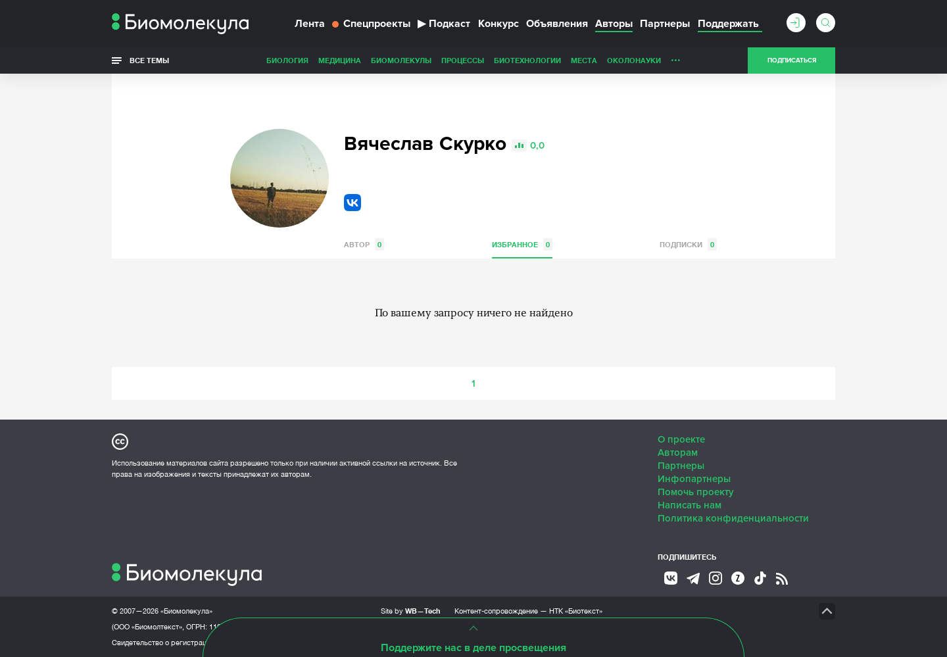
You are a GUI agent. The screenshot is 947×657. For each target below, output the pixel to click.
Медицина (339, 60)
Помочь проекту (696, 492)
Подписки (688, 244)
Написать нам (689, 505)
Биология (287, 60)
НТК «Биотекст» (575, 611)
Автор (364, 244)
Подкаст (444, 23)
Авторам (678, 452)
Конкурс (498, 23)
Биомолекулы (401, 60)
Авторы (614, 23)
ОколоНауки (634, 60)
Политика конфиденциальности (733, 518)
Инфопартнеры (694, 479)
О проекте (681, 439)
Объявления (557, 23)
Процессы (462, 60)
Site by (411, 610)
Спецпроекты (371, 23)
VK (352, 202)
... (676, 57)
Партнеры (665, 23)
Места (584, 60)
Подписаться (791, 60)
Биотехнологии (527, 60)
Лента (310, 23)
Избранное (522, 244)
